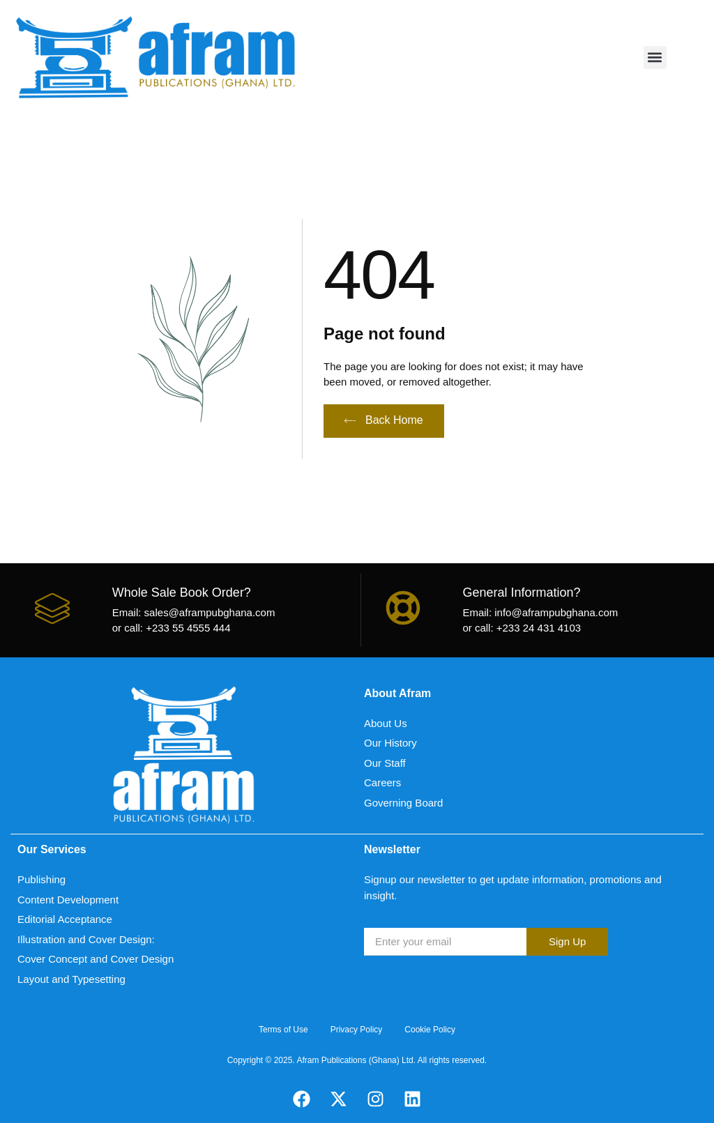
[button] (655, 57)
